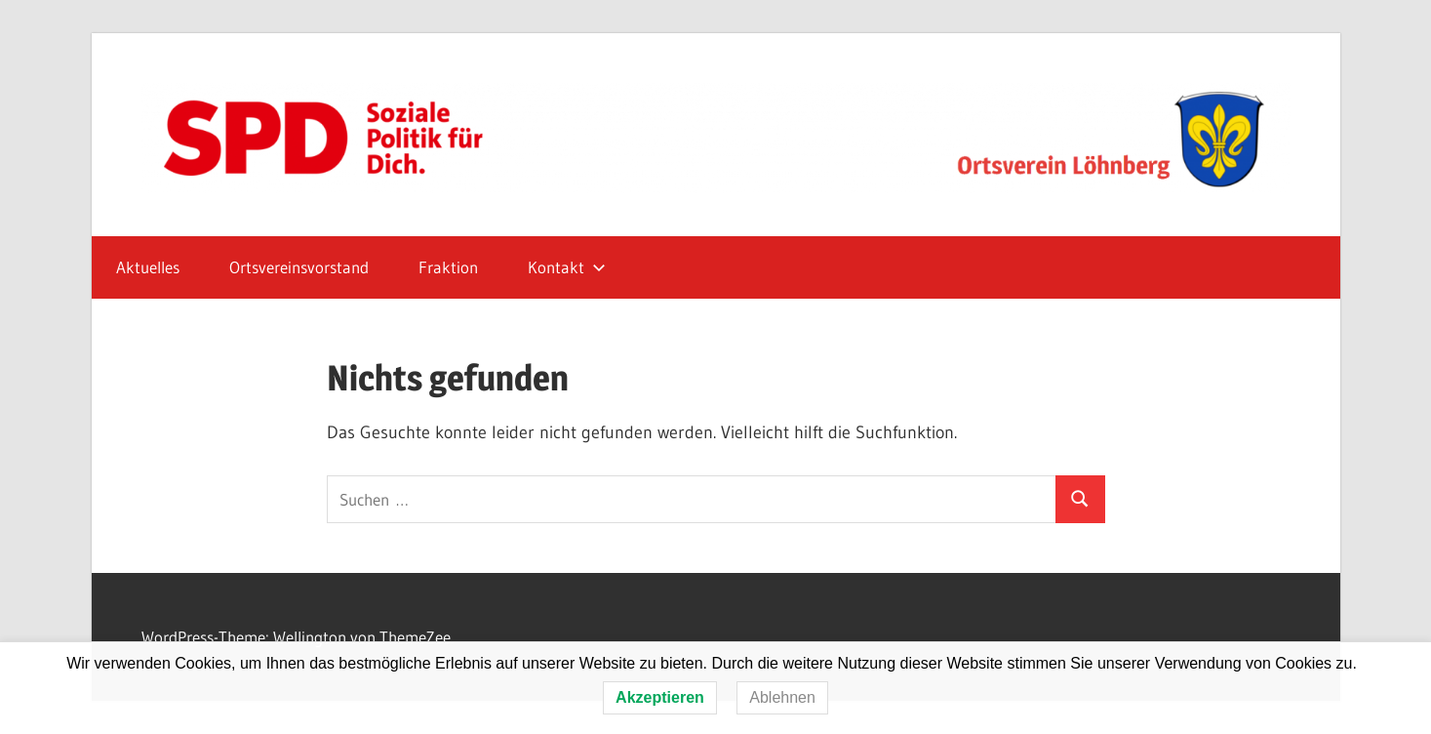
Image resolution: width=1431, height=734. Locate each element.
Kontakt (567, 267)
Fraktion (448, 267)
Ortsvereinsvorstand (299, 267)
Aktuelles (147, 267)
